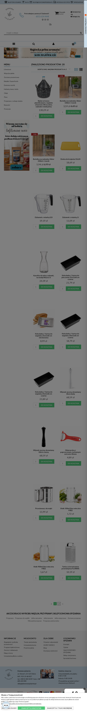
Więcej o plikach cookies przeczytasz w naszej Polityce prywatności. (21, 703)
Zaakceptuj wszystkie (31, 708)
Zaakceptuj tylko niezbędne (59, 708)
